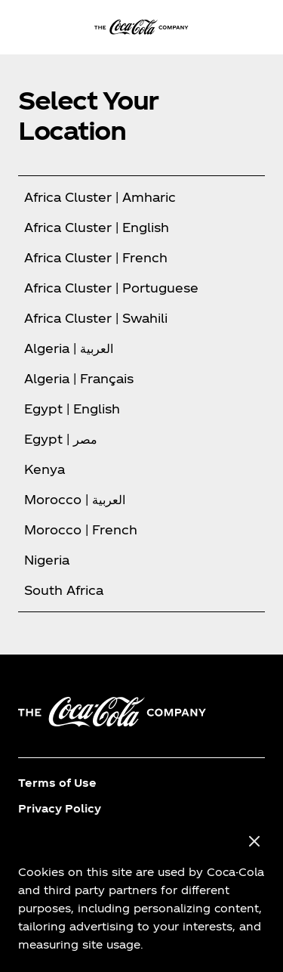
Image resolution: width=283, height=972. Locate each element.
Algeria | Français (79, 378)
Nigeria (46, 560)
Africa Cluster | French (96, 257)
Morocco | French (80, 529)
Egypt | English (72, 408)
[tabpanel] (141, 393)
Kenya (44, 469)
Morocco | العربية (74, 499)
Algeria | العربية (68, 348)
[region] (141, 893)
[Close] (254, 842)
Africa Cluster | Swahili (96, 318)
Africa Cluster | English (96, 227)
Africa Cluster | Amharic (100, 197)
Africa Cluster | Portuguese (111, 287)
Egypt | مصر (60, 439)
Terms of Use (57, 782)
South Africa (63, 590)
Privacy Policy (59, 808)
